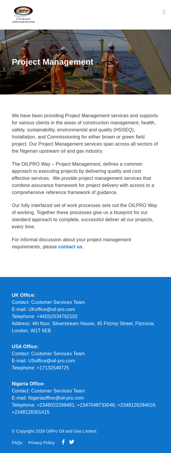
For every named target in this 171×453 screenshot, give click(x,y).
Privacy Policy (41, 443)
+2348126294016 (136, 405)
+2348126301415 (31, 412)
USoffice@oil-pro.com (51, 360)
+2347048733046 (96, 405)
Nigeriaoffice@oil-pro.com (56, 397)
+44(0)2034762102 (57, 316)
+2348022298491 (56, 405)
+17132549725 (52, 367)
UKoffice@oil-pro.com (51, 309)
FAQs (17, 443)
